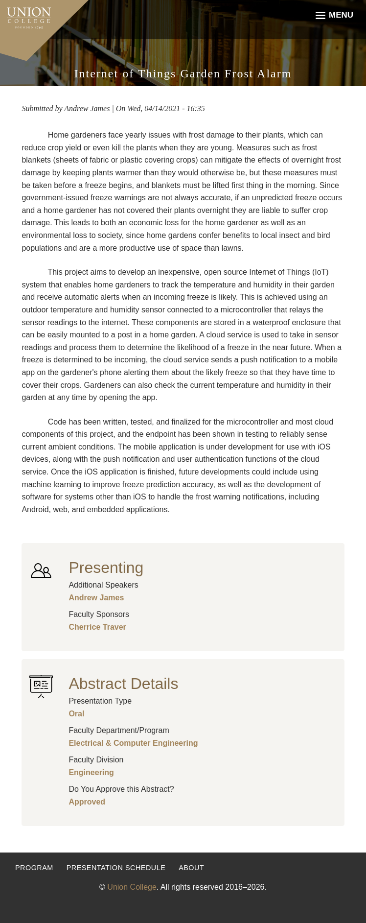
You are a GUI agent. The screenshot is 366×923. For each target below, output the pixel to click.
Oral (76, 714)
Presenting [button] (106, 567)
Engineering (91, 772)
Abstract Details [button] (123, 683)
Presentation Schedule (116, 868)
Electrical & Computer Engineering (133, 743)
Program (34, 868)
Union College (132, 887)
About (191, 868)
